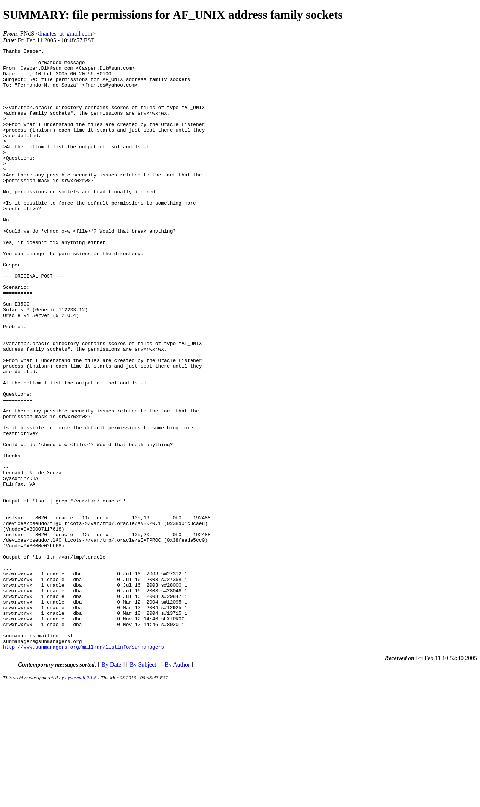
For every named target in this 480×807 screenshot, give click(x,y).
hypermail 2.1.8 (81, 798)
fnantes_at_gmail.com (65, 33)
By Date (111, 785)
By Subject (143, 785)
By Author (177, 785)
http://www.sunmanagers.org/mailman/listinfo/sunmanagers (83, 767)
